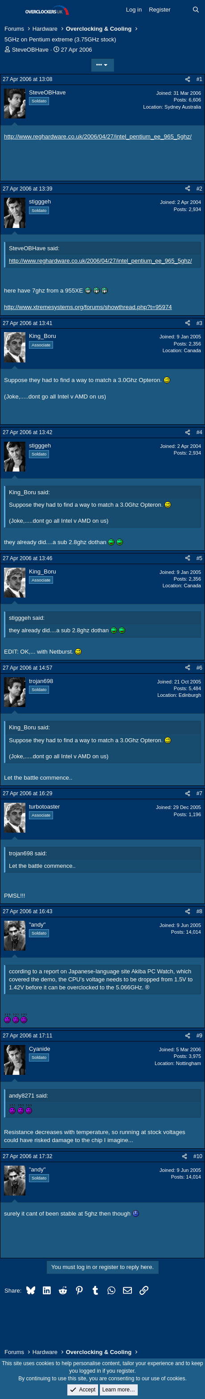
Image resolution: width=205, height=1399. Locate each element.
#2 (199, 189)
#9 (199, 1036)
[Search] (196, 9)
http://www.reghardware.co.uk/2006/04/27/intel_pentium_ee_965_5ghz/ (98, 136)
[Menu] (12, 10)
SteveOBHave (30, 49)
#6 (199, 668)
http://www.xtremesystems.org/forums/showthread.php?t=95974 (88, 307)
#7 (199, 793)
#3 (199, 323)
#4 (199, 432)
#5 (199, 558)
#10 (197, 1156)
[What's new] (181, 9)
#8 (199, 911)
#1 (199, 79)
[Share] (187, 79)
